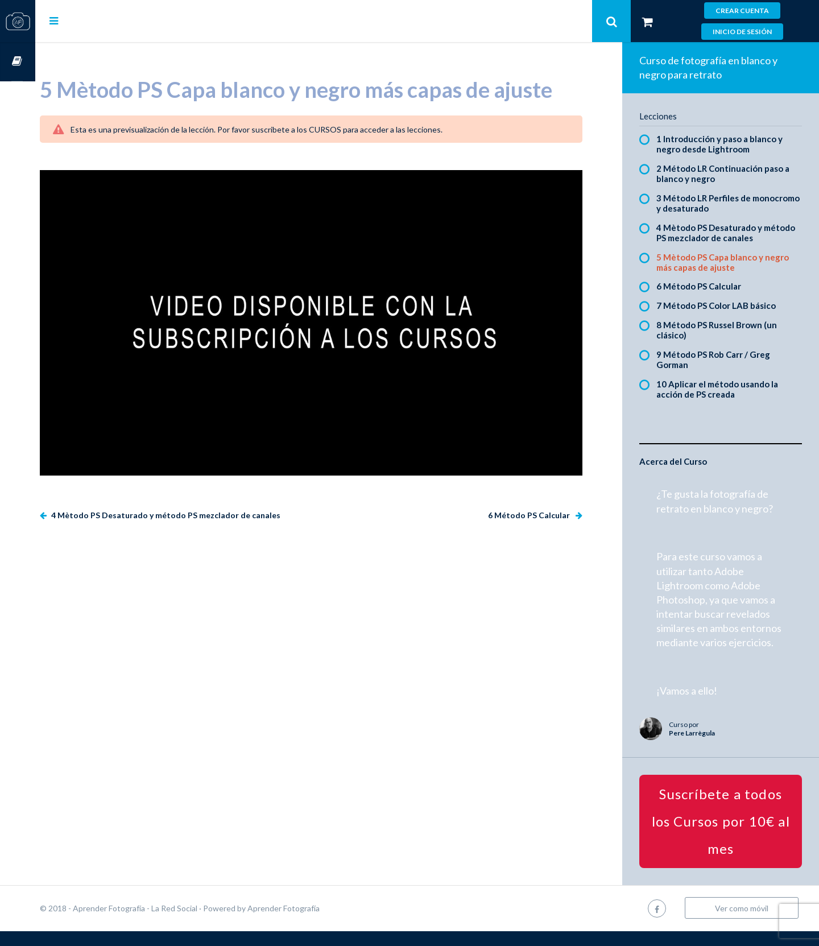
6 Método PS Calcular (538, 500)
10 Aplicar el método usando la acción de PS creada (726, 389)
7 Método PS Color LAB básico (724, 305)
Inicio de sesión (742, 31)
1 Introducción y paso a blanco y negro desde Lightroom (728, 144)
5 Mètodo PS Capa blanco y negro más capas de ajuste (731, 262)
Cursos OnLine (17, 61)
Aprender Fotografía (319, 923)
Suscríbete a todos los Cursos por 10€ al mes (725, 835)
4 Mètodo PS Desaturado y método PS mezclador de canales (200, 500)
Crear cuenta (742, 10)
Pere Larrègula (700, 747)
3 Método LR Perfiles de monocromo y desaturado (715, 203)
